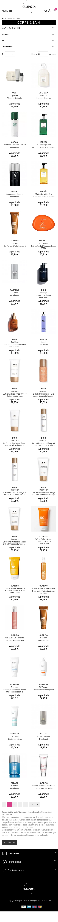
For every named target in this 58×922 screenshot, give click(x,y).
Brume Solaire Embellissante (43, 588)
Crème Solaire (43, 543)
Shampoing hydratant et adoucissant (43, 296)
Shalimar (43, 95)
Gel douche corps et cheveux (43, 147)
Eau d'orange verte (43, 145)
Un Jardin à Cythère (43, 194)
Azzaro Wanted (43, 736)
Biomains (14, 687)
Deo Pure (14, 736)
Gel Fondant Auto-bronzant (15, 246)
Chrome (14, 786)
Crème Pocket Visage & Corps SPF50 (43, 247)
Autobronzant (43, 640)
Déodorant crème (14, 739)
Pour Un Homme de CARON (14, 145)
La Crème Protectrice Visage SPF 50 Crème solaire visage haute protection (14, 544)
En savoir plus (9, 842)
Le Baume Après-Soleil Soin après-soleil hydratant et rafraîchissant (14, 445)
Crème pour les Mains (44, 788)
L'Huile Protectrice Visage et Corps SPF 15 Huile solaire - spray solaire (14, 494)
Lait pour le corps (44, 98)
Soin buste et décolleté (14, 640)
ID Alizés (47, 900)
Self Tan (14, 243)
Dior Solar (14, 342)
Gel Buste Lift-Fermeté (14, 638)
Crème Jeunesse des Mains (43, 786)
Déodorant (14, 147)
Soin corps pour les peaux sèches (43, 691)
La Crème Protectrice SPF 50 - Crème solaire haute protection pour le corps (15, 396)
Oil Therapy (43, 687)
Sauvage (43, 293)
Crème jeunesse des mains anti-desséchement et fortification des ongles (15, 692)
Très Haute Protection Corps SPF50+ (43, 592)
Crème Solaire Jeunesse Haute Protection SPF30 (15, 589)
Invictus (15, 293)
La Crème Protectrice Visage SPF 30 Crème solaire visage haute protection (43, 494)
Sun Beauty (43, 243)
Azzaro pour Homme (14, 194)
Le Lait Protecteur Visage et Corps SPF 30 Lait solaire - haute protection (43, 445)
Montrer (34, 54)
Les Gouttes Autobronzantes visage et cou (14, 346)
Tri (3, 54)
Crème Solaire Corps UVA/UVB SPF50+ (43, 540)
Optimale (14, 95)
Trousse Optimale (14, 98)
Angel (43, 342)
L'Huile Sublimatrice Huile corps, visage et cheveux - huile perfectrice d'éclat (43, 396)
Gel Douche (43, 345)
